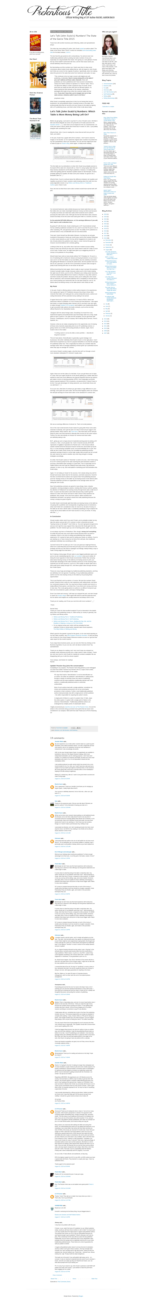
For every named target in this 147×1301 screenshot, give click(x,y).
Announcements (108, 83)
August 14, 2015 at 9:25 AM (62, 778)
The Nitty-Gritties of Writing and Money (65, 629)
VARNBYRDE (58, 1205)
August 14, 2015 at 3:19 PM (62, 929)
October (107, 245)
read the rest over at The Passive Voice (76, 707)
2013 (105, 321)
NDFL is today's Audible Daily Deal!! (111, 257)
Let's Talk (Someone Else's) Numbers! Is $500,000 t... (111, 253)
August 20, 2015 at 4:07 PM (62, 1271)
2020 (105, 226)
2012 (105, 323)
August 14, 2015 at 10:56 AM (62, 807)
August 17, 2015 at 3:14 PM (62, 1217)
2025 (105, 216)
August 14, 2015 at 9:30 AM (62, 795)
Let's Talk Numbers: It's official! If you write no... (110, 273)
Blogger (81, 1296)
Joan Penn (74, 431)
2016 (105, 235)
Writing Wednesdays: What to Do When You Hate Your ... (111, 267)
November (108, 242)
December (108, 240)
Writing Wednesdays (109, 98)
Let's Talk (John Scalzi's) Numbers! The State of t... (111, 278)
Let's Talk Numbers (64, 730)
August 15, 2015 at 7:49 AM (62, 1057)
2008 (105, 331)
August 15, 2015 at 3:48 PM (62, 1103)
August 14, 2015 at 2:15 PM (62, 858)
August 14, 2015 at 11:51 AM (62, 846)
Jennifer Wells (59, 741)
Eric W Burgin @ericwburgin (63, 852)
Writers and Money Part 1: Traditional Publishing (68, 617)
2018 (105, 231)
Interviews (106, 90)
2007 (105, 333)
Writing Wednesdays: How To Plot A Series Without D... (111, 283)
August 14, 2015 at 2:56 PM (62, 894)
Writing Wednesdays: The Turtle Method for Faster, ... (111, 262)
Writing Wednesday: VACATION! (110, 293)
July (106, 304)
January (107, 316)
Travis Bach (58, 864)
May (106, 308)
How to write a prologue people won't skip (110, 163)
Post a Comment (57, 1275)
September (108, 247)
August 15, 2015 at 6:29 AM (62, 994)
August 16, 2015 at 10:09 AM (62, 1176)
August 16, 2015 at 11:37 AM (62, 1200)
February (108, 313)
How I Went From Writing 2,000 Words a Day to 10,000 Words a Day (110, 119)
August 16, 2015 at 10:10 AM (62, 1188)
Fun (105, 88)
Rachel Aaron (59, 784)
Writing (105, 96)
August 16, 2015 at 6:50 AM (62, 1166)
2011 (105, 326)
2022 (105, 223)
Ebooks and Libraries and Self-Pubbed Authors (67, 1214)
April (106, 311)
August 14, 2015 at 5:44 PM (62, 979)
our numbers (78, 556)
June (106, 306)
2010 (105, 328)
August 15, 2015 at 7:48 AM (62, 1045)
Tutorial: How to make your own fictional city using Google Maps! (109, 148)
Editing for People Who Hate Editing (110, 177)
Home (74, 1278)
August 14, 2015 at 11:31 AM (62, 833)
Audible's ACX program (67, 305)
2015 (105, 238)
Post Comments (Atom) (64, 1281)
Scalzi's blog (65, 143)
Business (57, 730)
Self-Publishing (73, 730)
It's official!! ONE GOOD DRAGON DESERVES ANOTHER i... (110, 299)
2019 (105, 228)
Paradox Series (54, 124)
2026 (105, 214)
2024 (105, 219)
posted (82, 48)
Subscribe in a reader (108, 106)
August (107, 249)
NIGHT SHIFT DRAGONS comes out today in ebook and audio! (110, 192)
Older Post (94, 1278)
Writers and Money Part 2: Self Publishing (66, 619)
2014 (105, 319)
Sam (56, 801)
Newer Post (54, 1278)
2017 (105, 233)
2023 (105, 221)
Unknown (57, 838)
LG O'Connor (58, 1109)
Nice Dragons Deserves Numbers (77, 635)
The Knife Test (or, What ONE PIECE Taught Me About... (111, 289)
